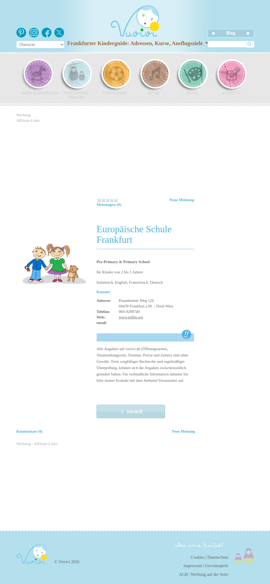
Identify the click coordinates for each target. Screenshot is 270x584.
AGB (183, 574)
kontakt (215, 545)
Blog (230, 33)
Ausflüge (231, 76)
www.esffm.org (131, 317)
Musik (154, 76)
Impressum (193, 565)
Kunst (192, 76)
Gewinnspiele (216, 565)
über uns (188, 544)
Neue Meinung (181, 200)
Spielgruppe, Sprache (76, 78)
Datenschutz (218, 557)
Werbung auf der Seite (209, 574)
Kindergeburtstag (37, 76)
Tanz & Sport (115, 76)
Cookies (197, 557)
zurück (131, 411)
